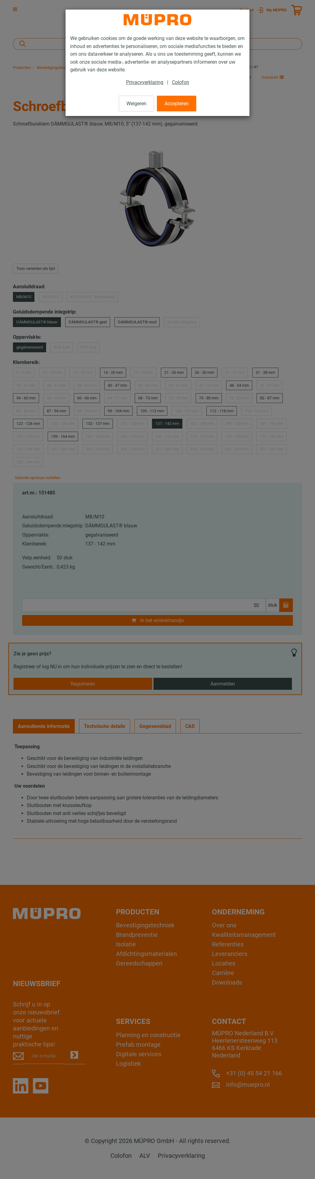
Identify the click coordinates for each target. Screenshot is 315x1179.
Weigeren (136, 103)
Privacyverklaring (144, 82)
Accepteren (177, 103)
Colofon (180, 82)
